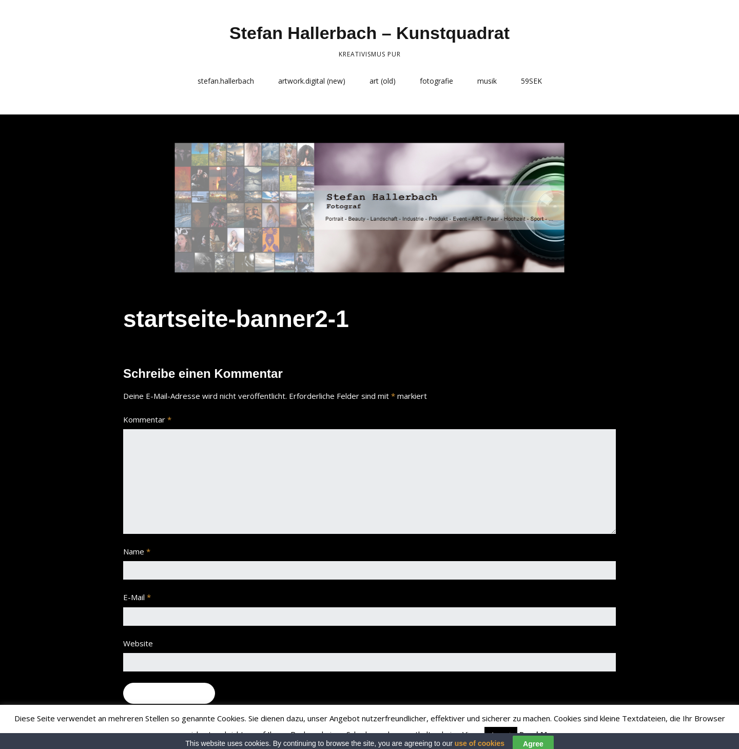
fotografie (436, 81)
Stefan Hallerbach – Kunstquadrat (369, 33)
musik (487, 81)
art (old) (382, 81)
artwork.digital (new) (311, 81)
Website (138, 643)
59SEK (531, 81)
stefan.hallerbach (226, 81)
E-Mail (137, 597)
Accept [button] (501, 734)
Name (136, 551)
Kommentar (147, 419)
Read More (540, 734)
